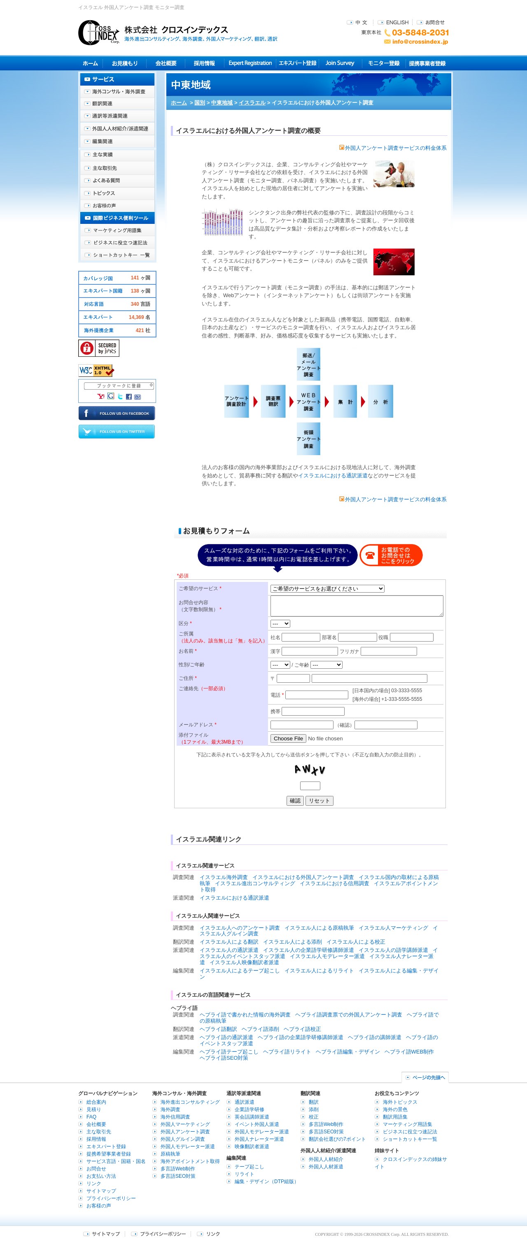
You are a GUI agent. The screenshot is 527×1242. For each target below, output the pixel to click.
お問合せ (431, 22)
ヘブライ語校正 (302, 1029)
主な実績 (117, 156)
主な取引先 (117, 169)
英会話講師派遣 (252, 1117)
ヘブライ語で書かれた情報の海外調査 (245, 1015)
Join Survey (340, 63)
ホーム (179, 103)
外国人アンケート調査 (185, 1132)
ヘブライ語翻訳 (218, 1029)
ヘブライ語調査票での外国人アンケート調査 (348, 1015)
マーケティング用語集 (117, 230)
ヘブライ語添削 (260, 1029)
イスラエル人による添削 (292, 942)
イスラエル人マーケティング (393, 928)
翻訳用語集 (395, 1117)
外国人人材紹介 (326, 1159)
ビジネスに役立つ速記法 (117, 243)
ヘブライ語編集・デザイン (348, 1052)
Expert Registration (250, 63)
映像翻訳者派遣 (252, 1146)
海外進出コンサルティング (190, 1102)
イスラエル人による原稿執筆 (319, 928)
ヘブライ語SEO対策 (224, 1058)
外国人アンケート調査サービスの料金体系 (393, 148)
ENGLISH (393, 22)
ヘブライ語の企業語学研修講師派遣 (300, 1037)
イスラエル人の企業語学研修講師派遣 (308, 950)
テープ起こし (249, 1167)
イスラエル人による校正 (355, 942)
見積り (124, 63)
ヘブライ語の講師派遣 (374, 1037)
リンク (93, 1183)
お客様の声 (117, 206)
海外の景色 (395, 1109)
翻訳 (314, 1102)
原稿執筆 (170, 1154)
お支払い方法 (101, 1176)
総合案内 (96, 1102)
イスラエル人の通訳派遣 (229, 950)
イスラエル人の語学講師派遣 (393, 950)
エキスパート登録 (297, 63)
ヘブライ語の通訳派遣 (226, 1037)
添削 (314, 1109)
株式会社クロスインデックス (177, 32)
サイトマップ (101, 1191)
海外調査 (170, 1109)
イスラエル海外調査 (224, 877)
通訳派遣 (244, 1102)
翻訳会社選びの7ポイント (337, 1139)
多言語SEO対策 (178, 1176)
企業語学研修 (249, 1109)
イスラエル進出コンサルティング (255, 883)
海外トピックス (117, 193)
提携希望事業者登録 (108, 1154)
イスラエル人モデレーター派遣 (327, 956)
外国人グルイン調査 (183, 1139)
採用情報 (204, 63)
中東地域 (222, 103)
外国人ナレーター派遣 (259, 1139)
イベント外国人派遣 (257, 1124)
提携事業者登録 (427, 63)
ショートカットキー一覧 (117, 255)
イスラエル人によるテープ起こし (240, 971)
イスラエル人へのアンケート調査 (240, 928)
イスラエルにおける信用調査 (334, 883)
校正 (314, 1117)
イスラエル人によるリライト (319, 971)
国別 (199, 103)
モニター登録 (384, 63)
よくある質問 (117, 181)
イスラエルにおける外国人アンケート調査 (303, 877)
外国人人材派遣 (326, 1167)
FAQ (91, 1117)
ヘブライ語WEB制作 (409, 1052)
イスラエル (252, 103)
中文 (358, 22)
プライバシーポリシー (111, 1198)
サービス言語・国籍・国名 (116, 1161)
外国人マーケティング (185, 1124)
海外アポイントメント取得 (190, 1161)
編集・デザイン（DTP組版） (267, 1181)
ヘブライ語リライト (287, 1052)
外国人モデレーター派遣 (188, 1146)
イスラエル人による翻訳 (229, 942)
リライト (244, 1174)
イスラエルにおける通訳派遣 (333, 475)
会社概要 (165, 63)
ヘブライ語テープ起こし (229, 1052)
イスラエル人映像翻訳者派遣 (244, 962)
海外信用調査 (175, 1117)
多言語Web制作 (178, 1169)
